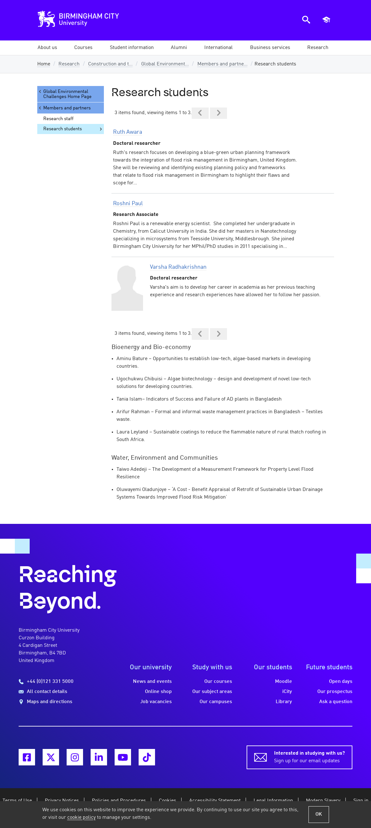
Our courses (218, 681)
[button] (47, 48)
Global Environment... (165, 64)
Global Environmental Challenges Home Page (65, 94)
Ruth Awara (127, 132)
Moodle (283, 681)
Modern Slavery (323, 800)
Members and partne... (222, 64)
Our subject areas (212, 691)
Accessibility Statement (215, 800)
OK (318, 814)
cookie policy (81, 817)
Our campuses (216, 701)
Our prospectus (334, 691)
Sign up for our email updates (309, 757)
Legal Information (273, 800)
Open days (340, 681)
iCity (287, 691)
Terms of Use (17, 800)
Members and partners (64, 108)
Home (43, 64)
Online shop (158, 691)
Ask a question (335, 701)
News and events (152, 681)
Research (69, 64)
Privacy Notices (62, 800)
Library (284, 701)
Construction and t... (110, 64)
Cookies (167, 800)
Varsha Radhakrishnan (178, 267)
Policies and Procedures (119, 800)
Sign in (360, 800)
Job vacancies (156, 701)
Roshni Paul (128, 203)
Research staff (58, 118)
